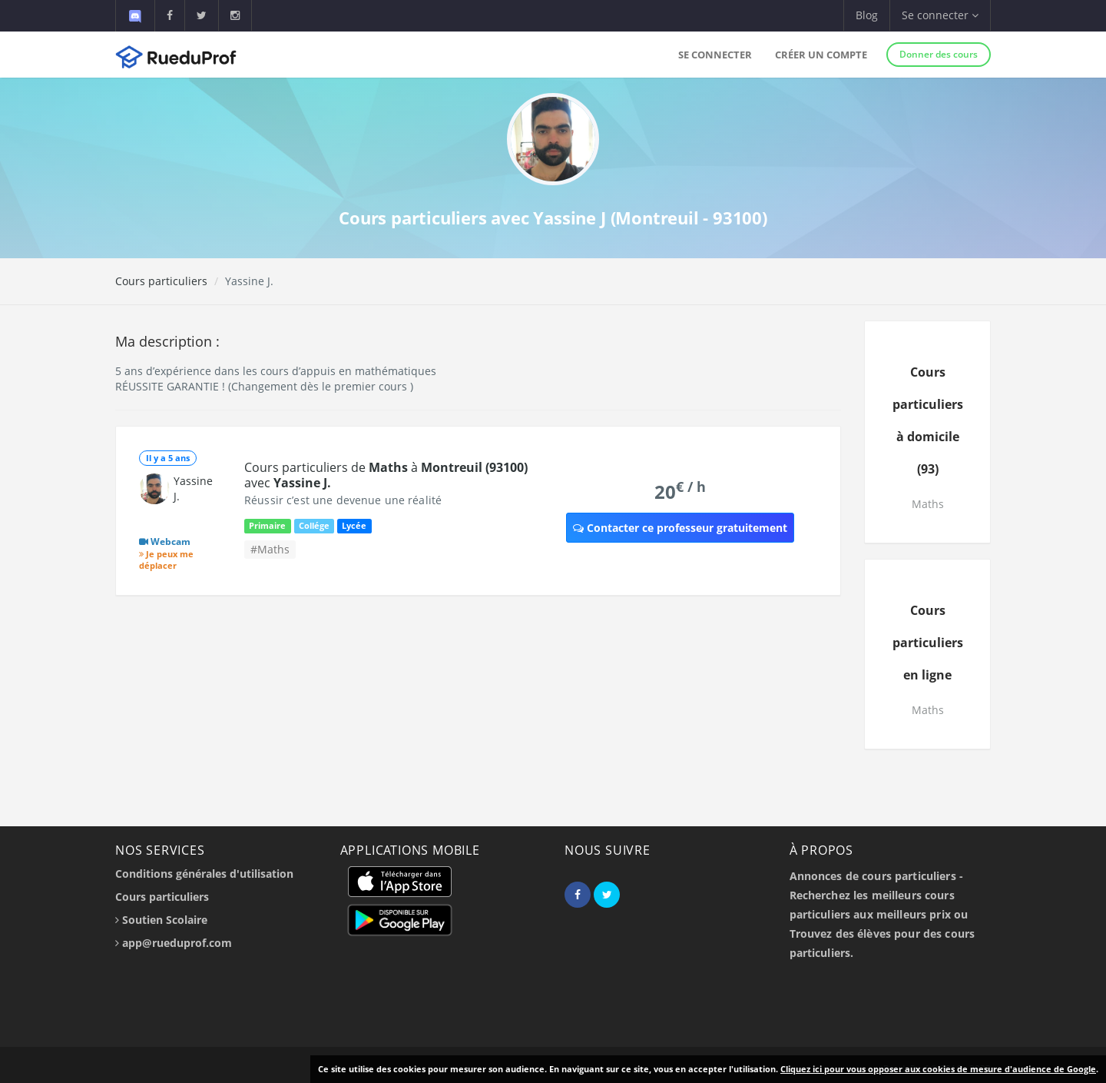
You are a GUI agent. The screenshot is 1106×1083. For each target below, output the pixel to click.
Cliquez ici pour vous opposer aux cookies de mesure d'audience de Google (938, 1069)
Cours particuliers (161, 281)
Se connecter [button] (940, 15)
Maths (928, 504)
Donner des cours (938, 54)
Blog (867, 15)
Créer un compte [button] (821, 54)
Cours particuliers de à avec (386, 475)
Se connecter (715, 54)
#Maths (270, 549)
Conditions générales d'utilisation (204, 873)
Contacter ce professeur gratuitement (680, 527)
